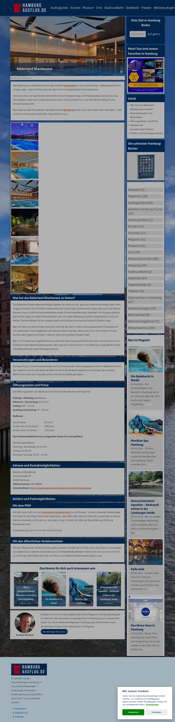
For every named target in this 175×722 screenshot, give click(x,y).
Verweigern (157, 712)
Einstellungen (152, 704)
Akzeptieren (133, 712)
